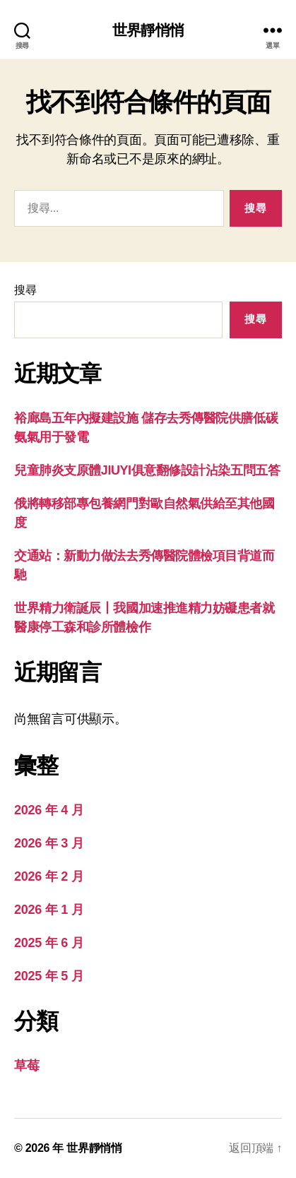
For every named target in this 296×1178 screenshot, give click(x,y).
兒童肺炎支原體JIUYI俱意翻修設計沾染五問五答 (147, 470)
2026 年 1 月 (48, 910)
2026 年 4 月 (48, 810)
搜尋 (25, 290)
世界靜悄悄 (148, 30)
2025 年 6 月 (48, 943)
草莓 (26, 1066)
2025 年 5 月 (48, 976)
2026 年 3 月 (48, 843)
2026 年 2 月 (48, 876)
